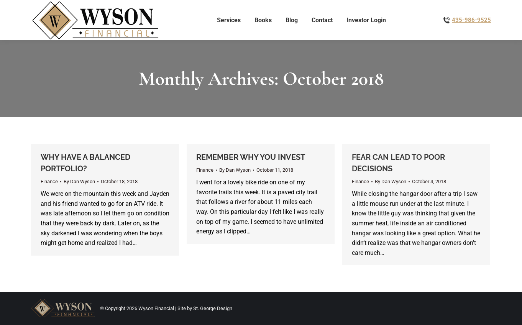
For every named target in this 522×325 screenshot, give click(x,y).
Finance (49, 181)
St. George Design (212, 308)
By (79, 181)
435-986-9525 (471, 19)
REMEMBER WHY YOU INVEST (250, 157)
